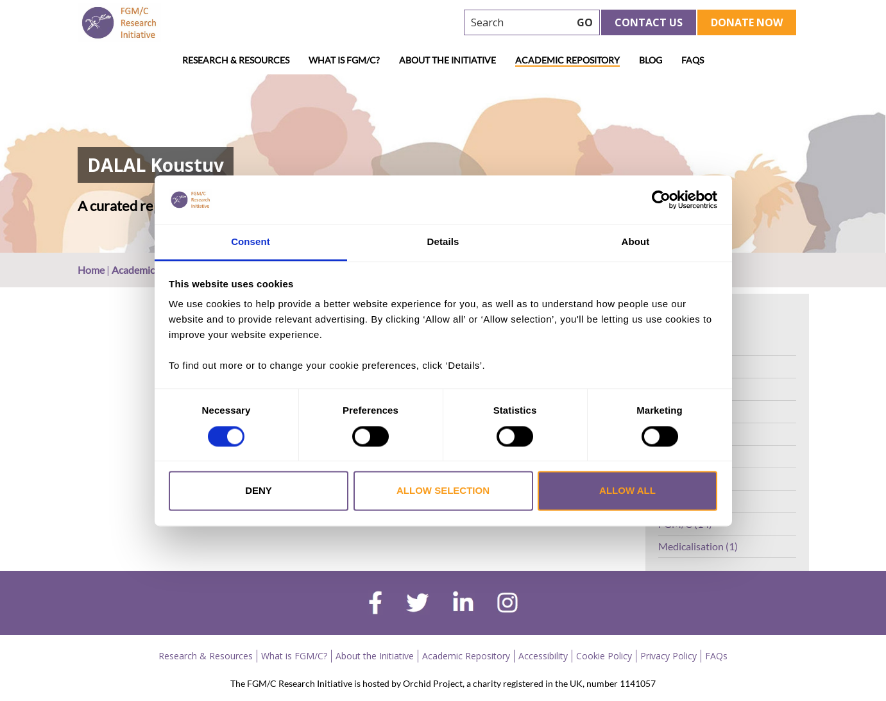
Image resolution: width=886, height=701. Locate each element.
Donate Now (747, 22)
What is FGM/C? (344, 60)
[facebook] (375, 604)
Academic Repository (567, 60)
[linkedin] (463, 604)
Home (91, 270)
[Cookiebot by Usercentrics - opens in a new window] (661, 199)
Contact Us (649, 22)
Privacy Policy (668, 656)
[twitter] (417, 604)
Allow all (627, 491)
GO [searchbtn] (585, 22)
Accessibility (543, 656)
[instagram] (507, 604)
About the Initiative (447, 60)
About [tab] (636, 242)
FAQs (692, 60)
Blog (650, 60)
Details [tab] (443, 242)
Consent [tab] (250, 242)
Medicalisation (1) (698, 546)
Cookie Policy (604, 656)
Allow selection (443, 491)
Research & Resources (235, 60)
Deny (258, 491)
